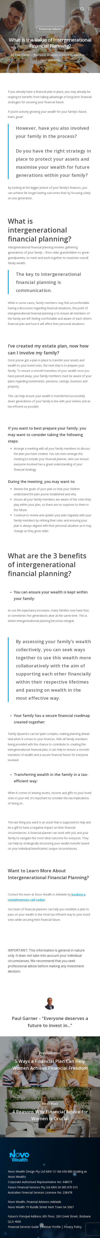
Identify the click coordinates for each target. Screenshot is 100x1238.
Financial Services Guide (24, 1227)
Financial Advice (50, 29)
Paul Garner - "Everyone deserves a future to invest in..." (51, 55)
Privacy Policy (73, 1227)
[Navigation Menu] (90, 9)
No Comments (50, 60)
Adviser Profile (51, 1227)
